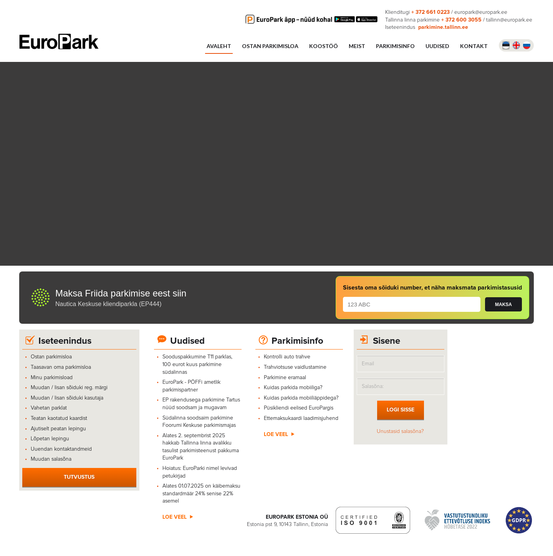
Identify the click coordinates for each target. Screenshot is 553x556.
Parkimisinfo (395, 46)
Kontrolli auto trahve (287, 357)
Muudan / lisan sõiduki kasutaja (67, 398)
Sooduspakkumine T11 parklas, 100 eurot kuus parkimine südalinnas (197, 364)
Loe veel (174, 517)
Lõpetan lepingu (50, 438)
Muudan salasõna (51, 459)
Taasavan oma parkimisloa (61, 367)
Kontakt (474, 46)
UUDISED (437, 46)
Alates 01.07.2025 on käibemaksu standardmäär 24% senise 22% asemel (201, 493)
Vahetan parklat (49, 408)
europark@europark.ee (480, 12)
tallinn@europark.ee (509, 20)
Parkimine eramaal (285, 377)
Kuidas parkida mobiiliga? (295, 387)
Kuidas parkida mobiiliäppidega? (301, 398)
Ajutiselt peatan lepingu (58, 428)
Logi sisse (400, 410)
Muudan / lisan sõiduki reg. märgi (69, 387)
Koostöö (323, 46)
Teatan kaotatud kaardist (59, 418)
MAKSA (503, 304)
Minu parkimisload (52, 377)
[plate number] (411, 304)
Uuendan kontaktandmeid (61, 449)
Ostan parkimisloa (270, 46)
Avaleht (219, 46)
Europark (59, 41)
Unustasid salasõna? (400, 431)
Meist (357, 46)
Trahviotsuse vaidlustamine (295, 367)
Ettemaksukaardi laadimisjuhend (301, 418)
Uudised (187, 341)
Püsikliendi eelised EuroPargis (298, 408)
